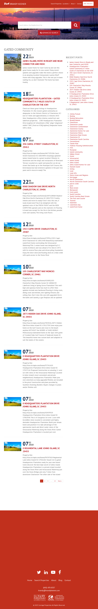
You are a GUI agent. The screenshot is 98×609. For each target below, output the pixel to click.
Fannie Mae (74, 144)
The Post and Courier (77, 198)
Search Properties (56, 4)
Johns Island (74, 163)
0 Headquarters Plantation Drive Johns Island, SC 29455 (41, 358)
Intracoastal (74, 158)
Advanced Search (49, 32)
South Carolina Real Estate (79, 196)
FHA (71, 148)
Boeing (72, 116)
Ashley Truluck (75, 114)
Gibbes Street (75, 154)
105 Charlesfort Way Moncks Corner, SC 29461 (38, 273)
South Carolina (75, 194)
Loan (71, 171)
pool (71, 186)
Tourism (73, 201)
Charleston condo (76, 125)
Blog (60, 580)
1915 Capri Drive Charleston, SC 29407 (40, 230)
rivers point (74, 192)
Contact (79, 4)
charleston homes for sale (79, 131)
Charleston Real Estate (78, 135)
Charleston (74, 122)
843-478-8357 (88, 4)
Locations (66, 4)
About (73, 4)
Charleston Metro (76, 133)
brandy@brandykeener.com (49, 590)
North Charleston (76, 179)
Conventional (74, 141)
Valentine (73, 203)
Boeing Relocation (76, 118)
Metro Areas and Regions (79, 175)
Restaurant (74, 190)
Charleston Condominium (79, 127)
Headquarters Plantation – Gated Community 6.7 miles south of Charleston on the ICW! (41, 101)
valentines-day (75, 205)
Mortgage (73, 177)
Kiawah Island (75, 167)
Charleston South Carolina (79, 139)
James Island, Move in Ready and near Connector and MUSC (42, 62)
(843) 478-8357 (49, 587)
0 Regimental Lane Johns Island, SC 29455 (41, 450)
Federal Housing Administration (81, 146)
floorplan (73, 150)
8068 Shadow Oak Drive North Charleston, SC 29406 (39, 188)
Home (29, 580)
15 (55, 481)
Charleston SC (75, 137)
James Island (74, 160)
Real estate (74, 188)
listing (72, 169)
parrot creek (74, 184)
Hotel (72, 156)
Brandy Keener (75, 120)
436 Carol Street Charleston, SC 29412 (40, 146)
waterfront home (76, 207)
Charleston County (76, 129)
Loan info (73, 173)
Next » (60, 481)
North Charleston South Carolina (82, 182)
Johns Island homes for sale (80, 165)
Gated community (76, 152)
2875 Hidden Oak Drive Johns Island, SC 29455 (42, 315)
